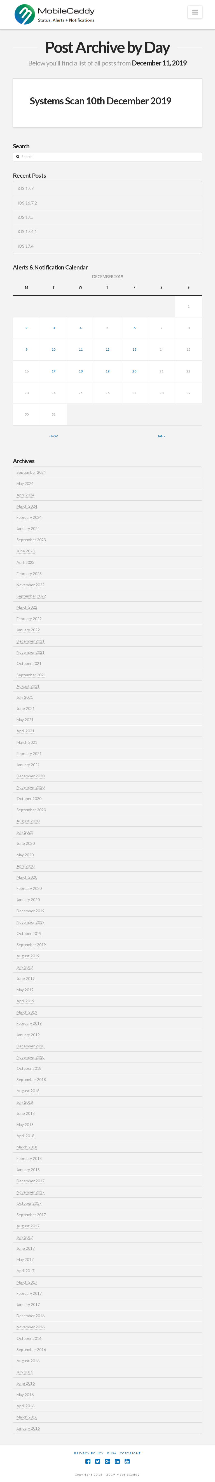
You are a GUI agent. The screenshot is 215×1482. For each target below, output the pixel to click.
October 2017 (29, 1203)
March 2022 (27, 607)
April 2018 (25, 1135)
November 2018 (31, 1057)
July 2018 (25, 1102)
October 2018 (29, 1068)
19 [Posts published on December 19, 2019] (107, 371)
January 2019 (28, 1034)
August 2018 (28, 1090)
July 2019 (25, 967)
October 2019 (29, 933)
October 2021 (29, 663)
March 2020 (27, 877)
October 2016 (29, 1338)
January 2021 (28, 764)
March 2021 (27, 742)
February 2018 (29, 1158)
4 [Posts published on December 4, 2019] (80, 328)
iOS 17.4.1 (27, 231)
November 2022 (31, 584)
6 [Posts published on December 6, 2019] (134, 328)
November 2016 (31, 1326)
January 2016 (28, 1428)
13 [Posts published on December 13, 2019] (134, 349)
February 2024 (29, 517)
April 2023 (25, 562)
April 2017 (25, 1270)
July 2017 (25, 1237)
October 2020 (29, 798)
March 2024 (27, 506)
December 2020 (31, 775)
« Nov (53, 436)
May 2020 (25, 854)
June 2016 (26, 1383)
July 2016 (25, 1372)
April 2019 (25, 1000)
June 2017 (26, 1248)
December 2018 (31, 1046)
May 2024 (25, 483)
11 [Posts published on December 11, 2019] (81, 349)
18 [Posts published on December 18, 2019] (81, 371)
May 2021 (25, 719)
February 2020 (29, 888)
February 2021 (29, 753)
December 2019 (31, 910)
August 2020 (28, 821)
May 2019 (25, 989)
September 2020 (31, 809)
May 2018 (25, 1124)
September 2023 (31, 539)
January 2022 (28, 629)
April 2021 (25, 730)
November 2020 (31, 787)
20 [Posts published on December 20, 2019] (134, 371)
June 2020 (26, 843)
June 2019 (26, 978)
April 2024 (25, 495)
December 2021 (31, 641)
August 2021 (28, 686)
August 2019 (28, 955)
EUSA (112, 1453)
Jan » (161, 436)
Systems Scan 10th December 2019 (100, 100)
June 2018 (26, 1113)
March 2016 (27, 1417)
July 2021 (25, 697)
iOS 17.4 (26, 245)
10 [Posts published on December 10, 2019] (53, 349)
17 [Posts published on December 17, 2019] (53, 371)
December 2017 (31, 1180)
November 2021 (31, 652)
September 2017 (31, 1214)
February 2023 (29, 573)
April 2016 (25, 1405)
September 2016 (31, 1349)
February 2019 (29, 1023)
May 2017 (25, 1259)
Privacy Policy (89, 1453)
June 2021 (26, 708)
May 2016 (25, 1394)
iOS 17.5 (26, 217)
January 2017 (28, 1304)
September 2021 (31, 674)
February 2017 (29, 1293)
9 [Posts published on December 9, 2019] (26, 349)
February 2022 (29, 618)
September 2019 (31, 944)
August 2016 (28, 1360)
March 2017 (27, 1282)
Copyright (130, 1453)
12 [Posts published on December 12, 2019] (107, 349)
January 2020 (28, 899)
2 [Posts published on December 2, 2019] (26, 328)
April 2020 (25, 866)
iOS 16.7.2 (27, 202)
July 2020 (25, 832)
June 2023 (26, 550)
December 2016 (31, 1315)
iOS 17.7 (26, 188)
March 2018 (27, 1147)
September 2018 (31, 1079)
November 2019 (31, 922)
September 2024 (31, 472)
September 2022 (31, 596)
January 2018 (28, 1169)
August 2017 (28, 1225)
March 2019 (27, 1012)
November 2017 (31, 1192)
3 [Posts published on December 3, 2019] (54, 328)
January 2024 (28, 528)
